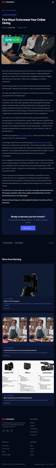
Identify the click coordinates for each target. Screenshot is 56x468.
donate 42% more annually (42, 142)
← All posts (51, 243)
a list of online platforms (26, 135)
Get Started (5, 445)
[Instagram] (7, 430)
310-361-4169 (50, 464)
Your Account (6, 448)
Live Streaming (19, 242)
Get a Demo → (28, 228)
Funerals (32, 426)
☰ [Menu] (53, 2)
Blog (3, 10)
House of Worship (11, 10)
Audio (3, 451)
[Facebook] (3, 430)
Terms (31, 451)
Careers (32, 448)
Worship (32, 422)
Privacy (32, 454)
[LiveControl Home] (8, 2)
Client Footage (6, 454)
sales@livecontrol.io (39, 464)
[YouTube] (11, 430)
